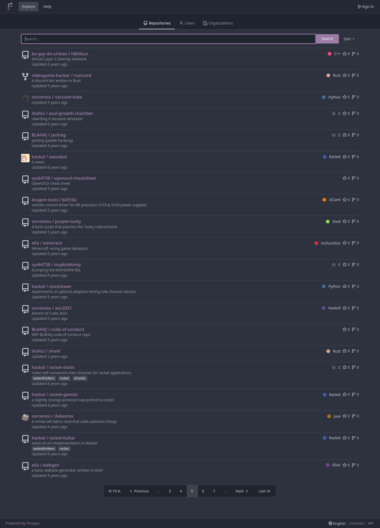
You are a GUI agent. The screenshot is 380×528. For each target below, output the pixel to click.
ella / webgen (45, 465)
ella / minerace (47, 243)
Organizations (218, 23)
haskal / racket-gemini (55, 394)
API (370, 523)
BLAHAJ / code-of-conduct (58, 329)
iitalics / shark (46, 351)
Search (327, 38)
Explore (28, 6)
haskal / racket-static (53, 367)
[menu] (349, 38)
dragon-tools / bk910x (54, 199)
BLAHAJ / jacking (49, 135)
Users (186, 23)
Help (47, 6)
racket (64, 378)
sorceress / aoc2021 (52, 308)
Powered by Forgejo (22, 523)
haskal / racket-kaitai (53, 438)
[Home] (10, 6)
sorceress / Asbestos (52, 416)
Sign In (366, 6)
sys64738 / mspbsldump (56, 264)
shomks (80, 378)
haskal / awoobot (49, 156)
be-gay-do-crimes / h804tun (60, 53)
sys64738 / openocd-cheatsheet (64, 178)
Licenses (356, 523)
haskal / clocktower (52, 286)
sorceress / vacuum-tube (57, 97)
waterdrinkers (44, 378)
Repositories (157, 23)
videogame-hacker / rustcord (61, 75)
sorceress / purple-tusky (56, 221)
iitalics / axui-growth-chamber (62, 113)
